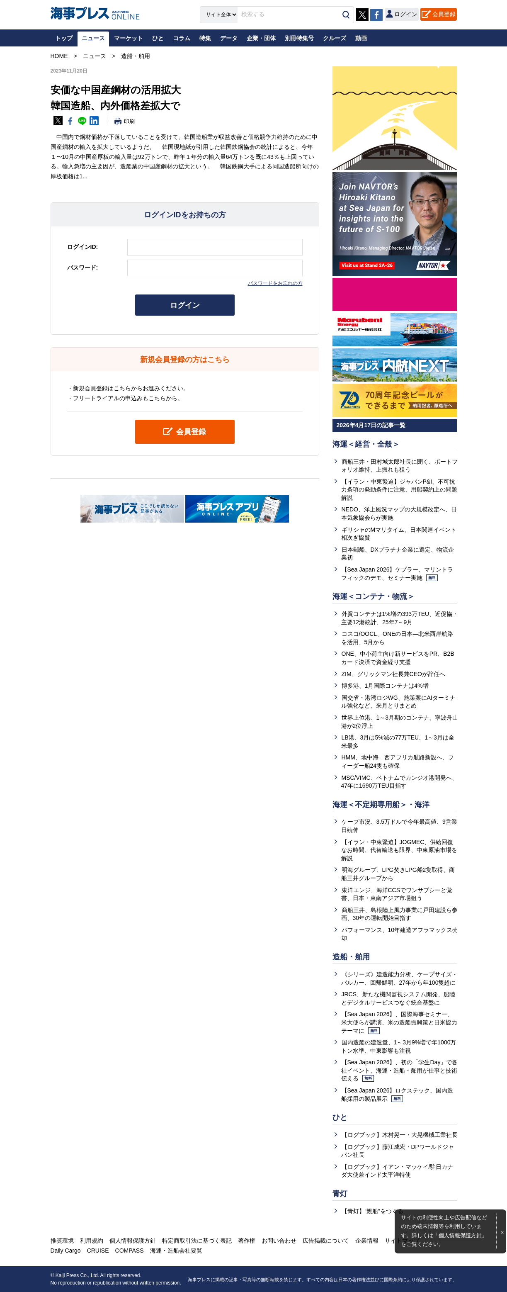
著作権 (246, 1240)
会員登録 (444, 14)
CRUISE (98, 1250)
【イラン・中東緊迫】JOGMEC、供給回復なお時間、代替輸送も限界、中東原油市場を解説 (399, 850)
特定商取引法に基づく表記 (197, 1240)
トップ (64, 38)
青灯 (339, 1194)
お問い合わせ (279, 1240)
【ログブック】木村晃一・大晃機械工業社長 (400, 1134)
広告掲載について (326, 1240)
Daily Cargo (66, 1250)
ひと (339, 1117)
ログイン (185, 305)
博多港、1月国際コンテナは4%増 (385, 685)
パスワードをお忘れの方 (275, 283)
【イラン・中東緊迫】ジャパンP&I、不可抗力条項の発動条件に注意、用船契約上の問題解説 (399, 489)
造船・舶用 (351, 957)
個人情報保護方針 (460, 1235)
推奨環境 (62, 1240)
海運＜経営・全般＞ (366, 444)
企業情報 (366, 1240)
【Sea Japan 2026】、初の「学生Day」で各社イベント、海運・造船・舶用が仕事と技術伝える (399, 1070)
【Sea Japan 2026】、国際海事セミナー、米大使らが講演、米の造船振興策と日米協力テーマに (399, 1022)
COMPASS (129, 1250)
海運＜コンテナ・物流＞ (373, 596)
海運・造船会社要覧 (176, 1250)
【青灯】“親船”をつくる (372, 1211)
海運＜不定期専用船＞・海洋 (380, 805)
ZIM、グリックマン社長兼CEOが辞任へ (393, 674)
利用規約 (91, 1240)
